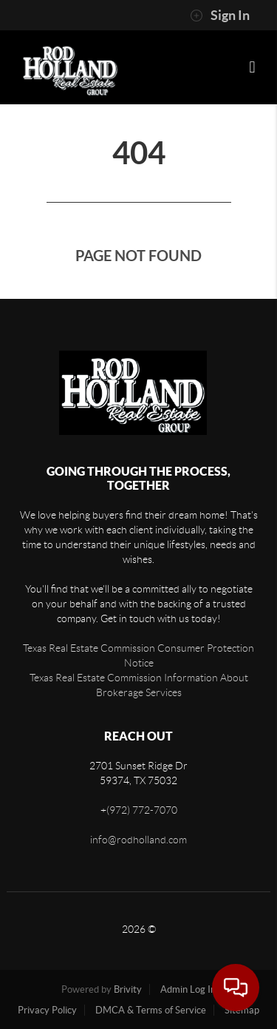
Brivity (128, 989)
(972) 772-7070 (141, 810)
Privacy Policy (47, 1010)
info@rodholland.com (138, 840)
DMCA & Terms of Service (150, 1010)
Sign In (220, 15)
